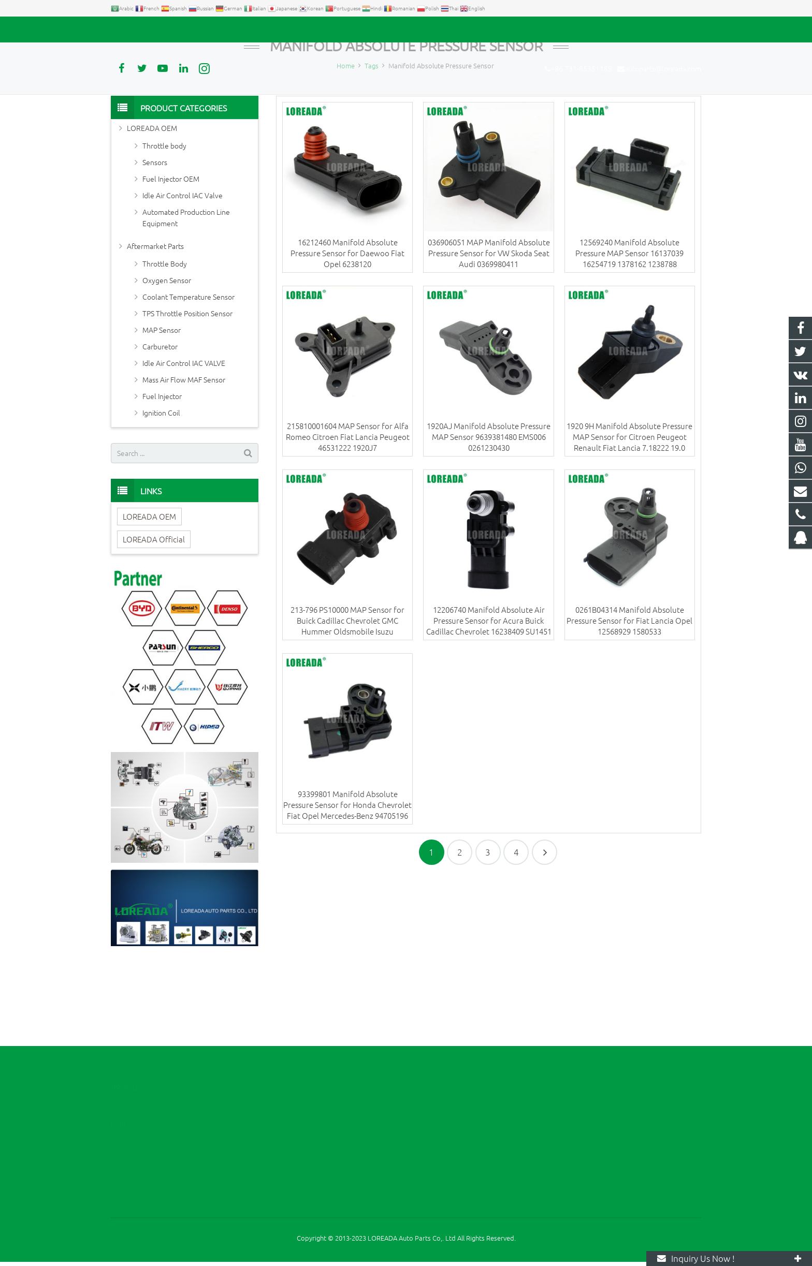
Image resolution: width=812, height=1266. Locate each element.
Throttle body (164, 220)
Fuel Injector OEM (170, 253)
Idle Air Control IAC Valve (182, 269)
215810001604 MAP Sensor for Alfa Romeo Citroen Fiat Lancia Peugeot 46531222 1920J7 (348, 511)
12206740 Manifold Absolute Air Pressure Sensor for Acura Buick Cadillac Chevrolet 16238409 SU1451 (489, 695)
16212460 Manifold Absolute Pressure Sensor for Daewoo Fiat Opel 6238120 (347, 327)
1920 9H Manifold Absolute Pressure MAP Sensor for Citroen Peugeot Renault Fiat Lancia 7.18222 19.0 (629, 511)
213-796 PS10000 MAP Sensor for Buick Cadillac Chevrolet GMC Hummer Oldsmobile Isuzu (347, 695)
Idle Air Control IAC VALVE (183, 437)
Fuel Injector (162, 470)
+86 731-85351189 (147, 29)
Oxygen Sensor (166, 354)
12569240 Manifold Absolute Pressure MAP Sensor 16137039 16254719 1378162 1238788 (629, 327)
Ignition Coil (161, 487)
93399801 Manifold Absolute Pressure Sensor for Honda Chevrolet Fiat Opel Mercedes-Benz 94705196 (347, 879)
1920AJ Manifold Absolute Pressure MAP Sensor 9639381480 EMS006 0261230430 (488, 511)
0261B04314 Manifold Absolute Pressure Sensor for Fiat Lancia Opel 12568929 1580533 (629, 695)
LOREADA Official (154, 613)
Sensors (154, 236)
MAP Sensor (161, 404)
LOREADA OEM (152, 202)
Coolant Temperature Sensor (188, 371)
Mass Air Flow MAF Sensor (183, 454)
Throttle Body (164, 338)
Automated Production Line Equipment (186, 292)
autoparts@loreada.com (229, 29)
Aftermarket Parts (155, 320)
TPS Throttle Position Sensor (187, 387)
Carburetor (160, 421)
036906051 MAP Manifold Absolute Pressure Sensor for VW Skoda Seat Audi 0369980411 (489, 327)
